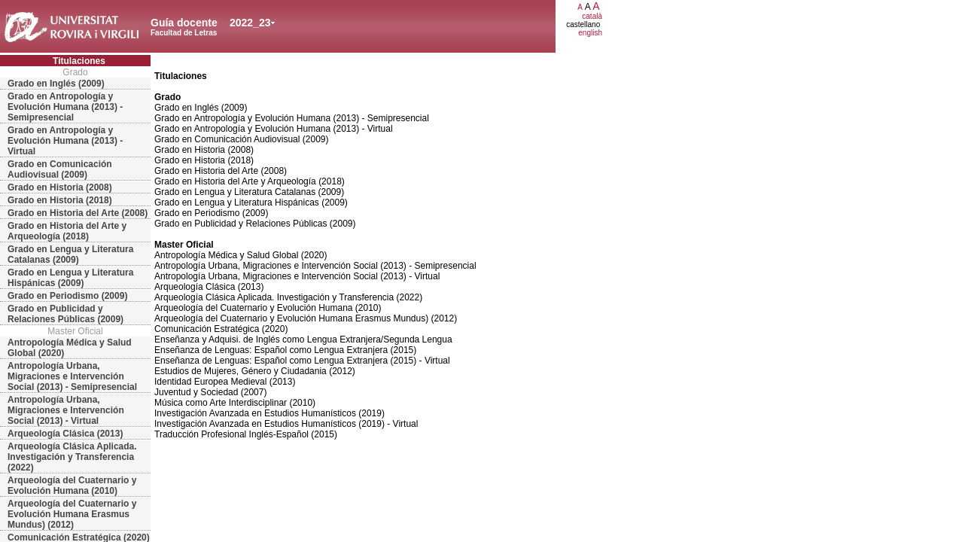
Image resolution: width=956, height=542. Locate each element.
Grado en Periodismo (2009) (67, 296)
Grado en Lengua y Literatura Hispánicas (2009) (70, 277)
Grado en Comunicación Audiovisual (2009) (60, 169)
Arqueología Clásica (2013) (65, 433)
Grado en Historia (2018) (60, 200)
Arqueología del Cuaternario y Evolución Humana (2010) (72, 485)
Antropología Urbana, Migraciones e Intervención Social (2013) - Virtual (66, 410)
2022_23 (250, 23)
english (590, 33)
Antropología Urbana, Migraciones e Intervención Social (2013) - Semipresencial (72, 376)
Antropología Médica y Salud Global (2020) (70, 347)
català (592, 16)
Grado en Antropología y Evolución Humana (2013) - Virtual (65, 141)
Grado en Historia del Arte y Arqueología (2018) (67, 231)
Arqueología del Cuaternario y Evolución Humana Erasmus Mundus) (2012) (72, 514)
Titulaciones (79, 61)
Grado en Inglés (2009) (56, 83)
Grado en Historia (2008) (60, 187)
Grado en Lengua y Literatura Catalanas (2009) (70, 254)
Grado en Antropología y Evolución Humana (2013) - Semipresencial (65, 107)
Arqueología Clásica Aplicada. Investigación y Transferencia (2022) (72, 457)
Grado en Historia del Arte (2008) (78, 213)
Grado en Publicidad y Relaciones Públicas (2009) (65, 313)
